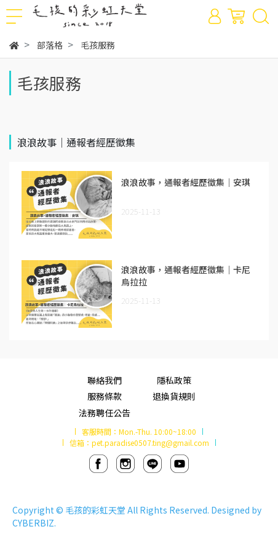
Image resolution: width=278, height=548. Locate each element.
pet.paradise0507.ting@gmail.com (150, 442)
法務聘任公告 (104, 413)
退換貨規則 (174, 396)
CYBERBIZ (33, 523)
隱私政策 (174, 380)
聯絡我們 (104, 380)
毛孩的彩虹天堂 (95, 510)
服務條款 (104, 396)
